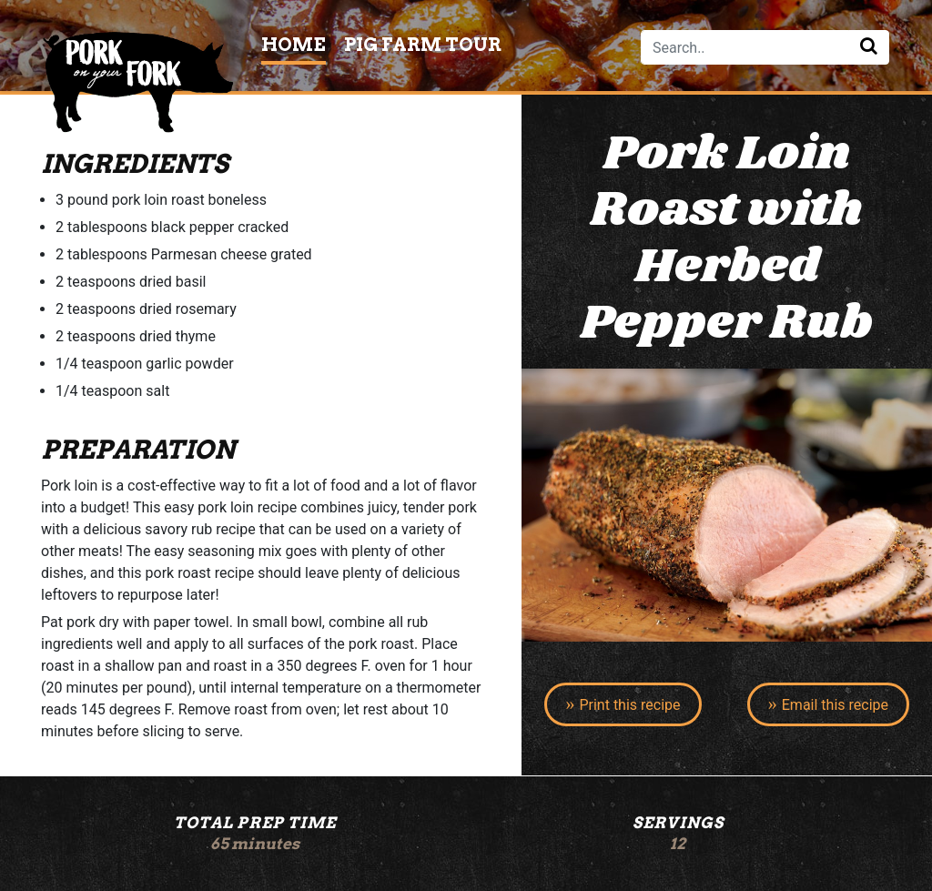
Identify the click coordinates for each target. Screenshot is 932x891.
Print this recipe (629, 705)
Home (293, 45)
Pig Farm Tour (422, 45)
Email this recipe (835, 705)
